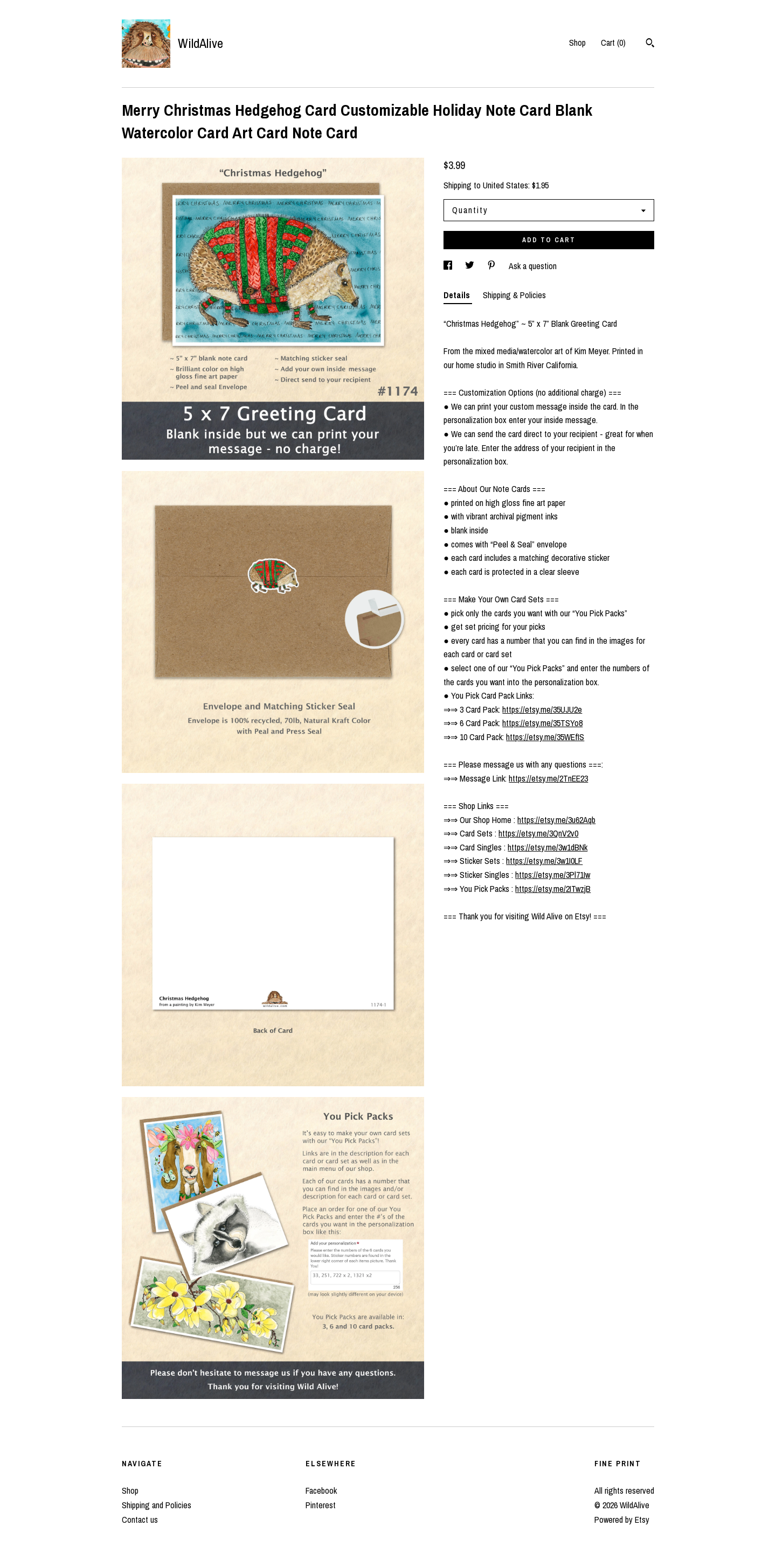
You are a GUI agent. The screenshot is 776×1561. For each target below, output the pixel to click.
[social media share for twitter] (470, 266)
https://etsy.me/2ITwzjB (553, 889)
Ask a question (533, 266)
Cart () (613, 42)
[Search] (650, 44)
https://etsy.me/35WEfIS (545, 737)
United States (505, 185)
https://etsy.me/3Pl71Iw (552, 875)
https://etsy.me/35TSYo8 (542, 723)
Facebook (321, 1490)
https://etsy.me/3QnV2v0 (538, 833)
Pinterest (321, 1505)
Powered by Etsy (621, 1519)
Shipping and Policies (156, 1505)
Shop (577, 42)
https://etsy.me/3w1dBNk (547, 847)
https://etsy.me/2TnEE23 (548, 778)
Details (458, 295)
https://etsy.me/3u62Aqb (556, 820)
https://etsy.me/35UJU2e (542, 709)
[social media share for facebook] (449, 266)
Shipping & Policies (514, 295)
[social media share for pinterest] (492, 266)
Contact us (140, 1519)
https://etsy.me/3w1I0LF (544, 861)
